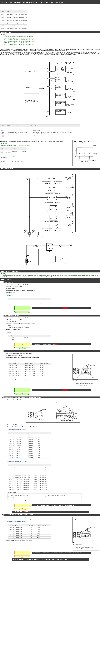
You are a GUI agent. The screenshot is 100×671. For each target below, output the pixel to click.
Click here (65, 308)
